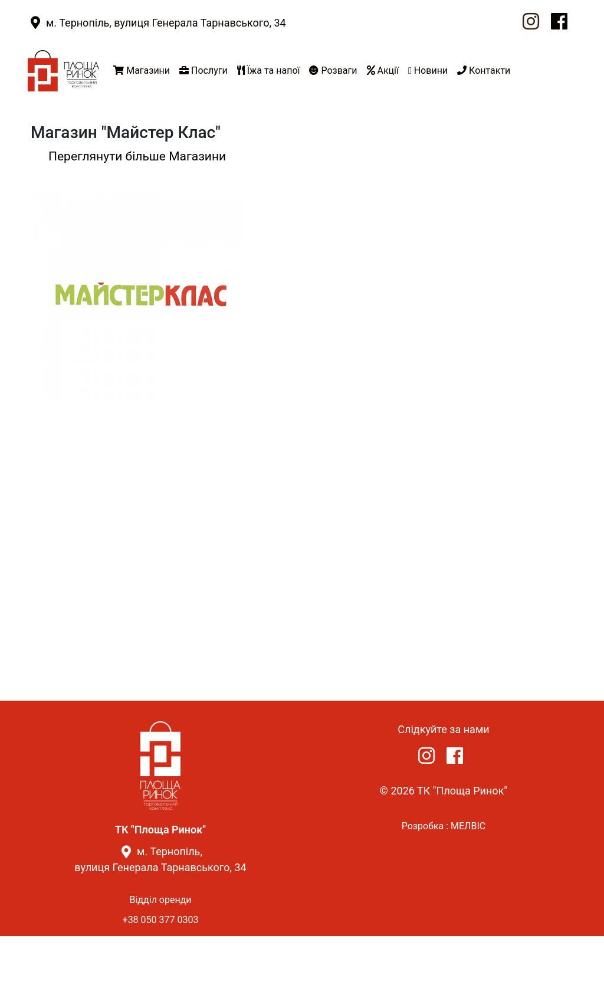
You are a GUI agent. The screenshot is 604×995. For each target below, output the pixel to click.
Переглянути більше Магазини (137, 156)
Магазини (141, 70)
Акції (383, 70)
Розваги (333, 70)
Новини (428, 70)
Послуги (203, 70)
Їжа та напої (268, 70)
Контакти (483, 70)
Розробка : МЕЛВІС (443, 826)
